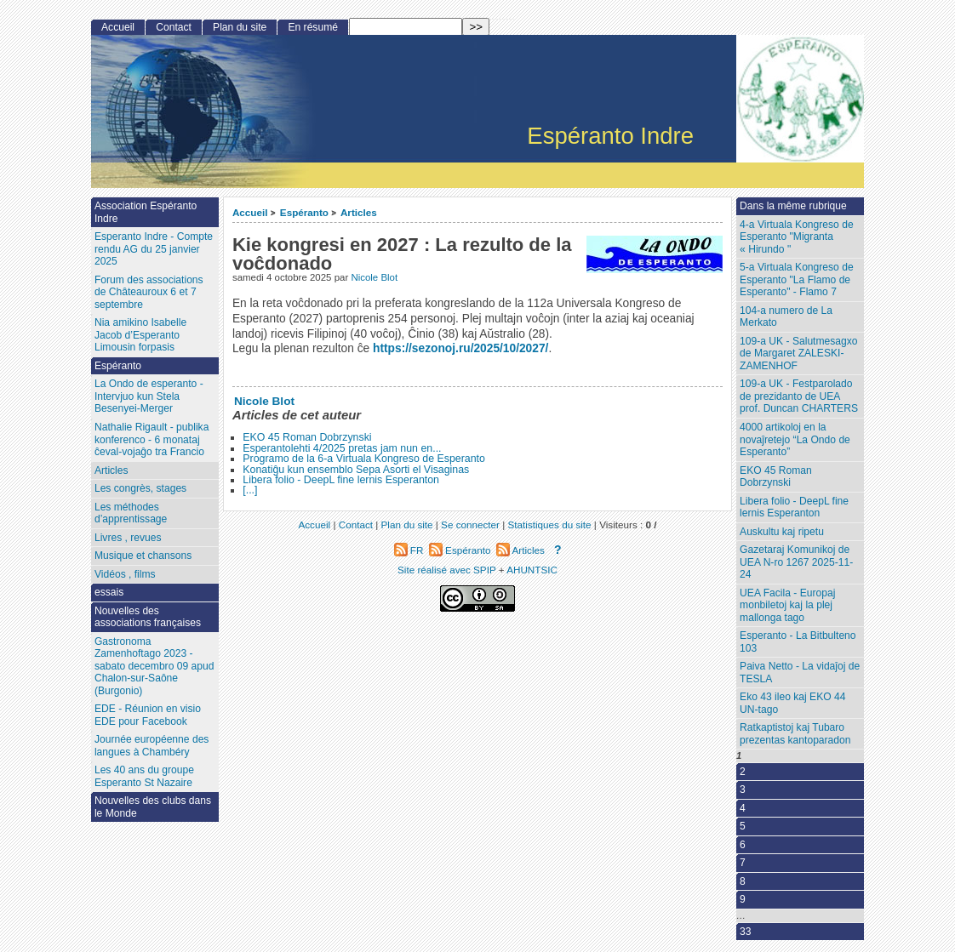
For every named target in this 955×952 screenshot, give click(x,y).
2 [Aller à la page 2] (743, 772)
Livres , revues (128, 538)
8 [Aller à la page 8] (743, 881)
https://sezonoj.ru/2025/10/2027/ (460, 348)
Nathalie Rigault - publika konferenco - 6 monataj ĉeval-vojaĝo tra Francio (151, 439)
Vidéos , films (125, 574)
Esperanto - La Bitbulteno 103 (797, 642)
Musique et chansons (143, 556)
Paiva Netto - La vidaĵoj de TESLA (800, 672)
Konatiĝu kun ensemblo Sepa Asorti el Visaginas (356, 470)
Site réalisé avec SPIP (448, 569)
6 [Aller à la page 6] (743, 845)
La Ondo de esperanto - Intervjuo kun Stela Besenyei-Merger (148, 396)
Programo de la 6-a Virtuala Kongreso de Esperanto (364, 459)
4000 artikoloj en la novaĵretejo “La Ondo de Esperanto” (795, 439)
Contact (174, 27)
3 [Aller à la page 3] (743, 789)
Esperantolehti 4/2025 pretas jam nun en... (342, 448)
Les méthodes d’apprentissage (130, 513)
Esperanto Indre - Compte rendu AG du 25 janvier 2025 (153, 249)
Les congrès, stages (140, 488)
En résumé (312, 27)
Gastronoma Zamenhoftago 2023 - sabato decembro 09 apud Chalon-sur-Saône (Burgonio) (154, 666)
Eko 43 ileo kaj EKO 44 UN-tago (792, 703)
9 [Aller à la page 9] (743, 899)
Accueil (250, 212)
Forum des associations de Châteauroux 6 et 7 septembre (148, 292)
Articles (358, 212)
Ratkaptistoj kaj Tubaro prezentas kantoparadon (795, 733)
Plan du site (239, 27)
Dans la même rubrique (793, 206)
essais (108, 592)
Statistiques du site (550, 524)
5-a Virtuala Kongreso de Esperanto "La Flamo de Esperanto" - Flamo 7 (797, 279)
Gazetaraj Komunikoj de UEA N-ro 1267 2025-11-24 (796, 562)
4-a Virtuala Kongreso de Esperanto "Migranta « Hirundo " (797, 237)
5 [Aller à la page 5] (743, 826)
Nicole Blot (374, 277)
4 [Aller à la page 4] (743, 808)
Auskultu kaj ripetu (782, 532)
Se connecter (470, 524)
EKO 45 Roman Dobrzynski (307, 437)
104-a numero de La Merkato (786, 317)
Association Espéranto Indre (145, 212)
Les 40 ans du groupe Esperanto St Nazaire (144, 776)
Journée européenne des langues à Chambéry (151, 745)
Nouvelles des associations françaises (147, 617)
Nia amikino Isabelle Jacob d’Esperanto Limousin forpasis (140, 334)
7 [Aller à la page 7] (743, 863)
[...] (250, 490)
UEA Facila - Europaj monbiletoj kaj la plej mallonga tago (787, 605)
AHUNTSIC (532, 569)
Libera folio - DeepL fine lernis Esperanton (341, 480)
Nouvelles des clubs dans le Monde (152, 807)
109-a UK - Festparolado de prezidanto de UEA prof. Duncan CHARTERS (799, 396)
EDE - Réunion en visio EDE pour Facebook (147, 715)
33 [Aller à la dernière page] (745, 932)
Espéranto (304, 212)
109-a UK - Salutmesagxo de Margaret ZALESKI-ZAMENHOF (798, 353)
